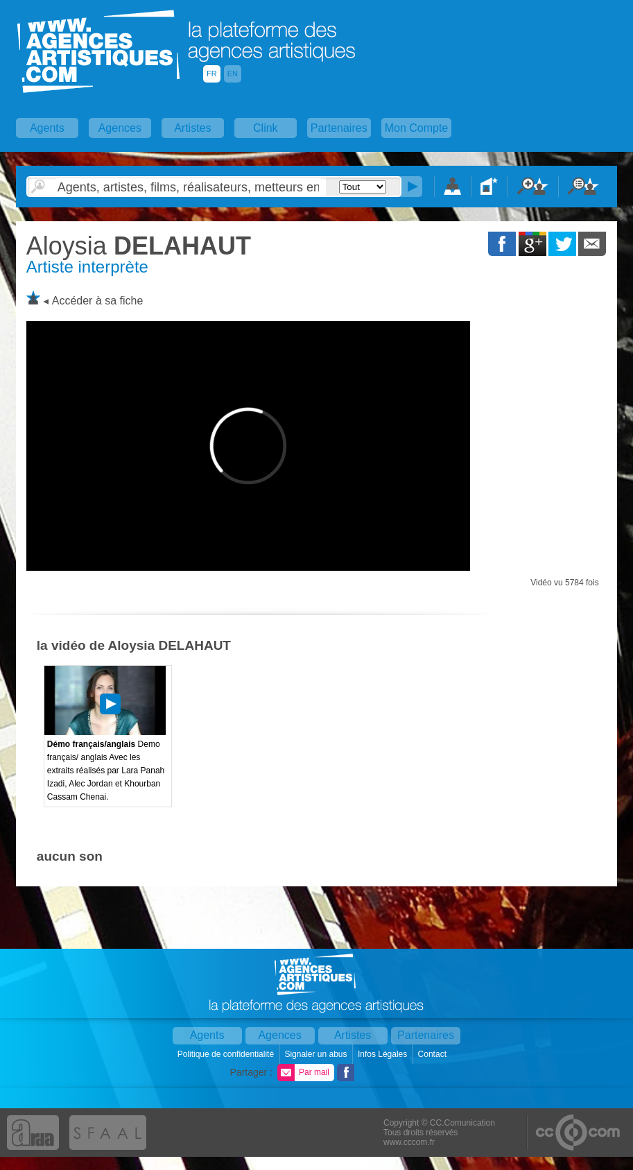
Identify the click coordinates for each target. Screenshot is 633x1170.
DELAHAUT (138, 246)
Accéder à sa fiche (98, 301)
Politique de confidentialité (227, 1054)
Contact (433, 1054)
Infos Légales (384, 1054)
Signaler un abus (316, 1054)
